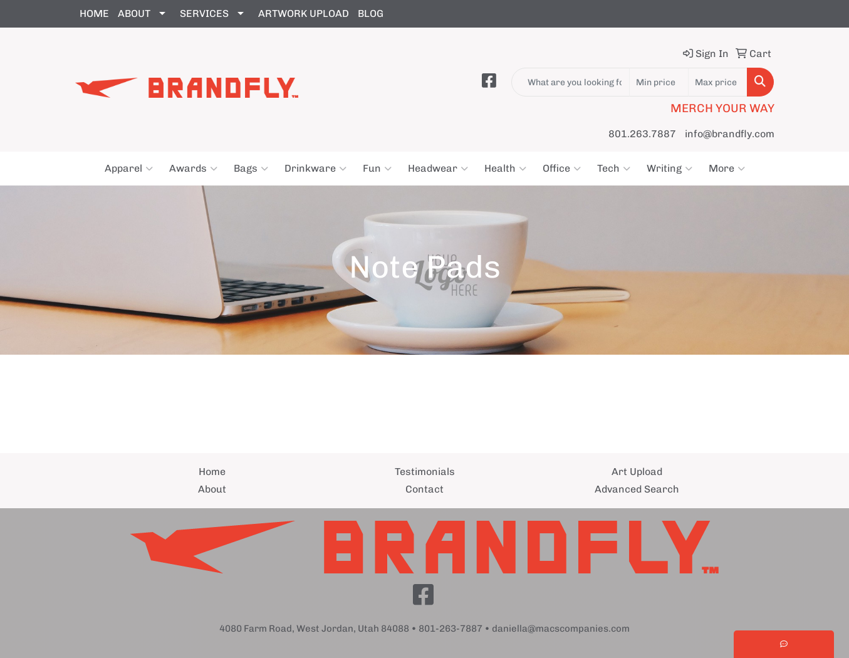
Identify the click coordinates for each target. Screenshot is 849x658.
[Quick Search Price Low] (659, 82)
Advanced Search (637, 489)
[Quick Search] (570, 82)
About (212, 489)
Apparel (129, 168)
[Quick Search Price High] (717, 82)
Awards (193, 168)
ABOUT (134, 13)
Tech (613, 168)
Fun (377, 168)
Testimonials (425, 472)
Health (505, 168)
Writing (669, 168)
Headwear (438, 168)
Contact (424, 489)
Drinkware (315, 168)
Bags (251, 168)
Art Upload (637, 472)
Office (562, 168)
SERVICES (204, 13)
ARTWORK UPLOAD (303, 13)
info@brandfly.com (729, 134)
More (727, 168)
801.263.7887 (642, 134)
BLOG (370, 13)
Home (212, 472)
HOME (94, 13)
